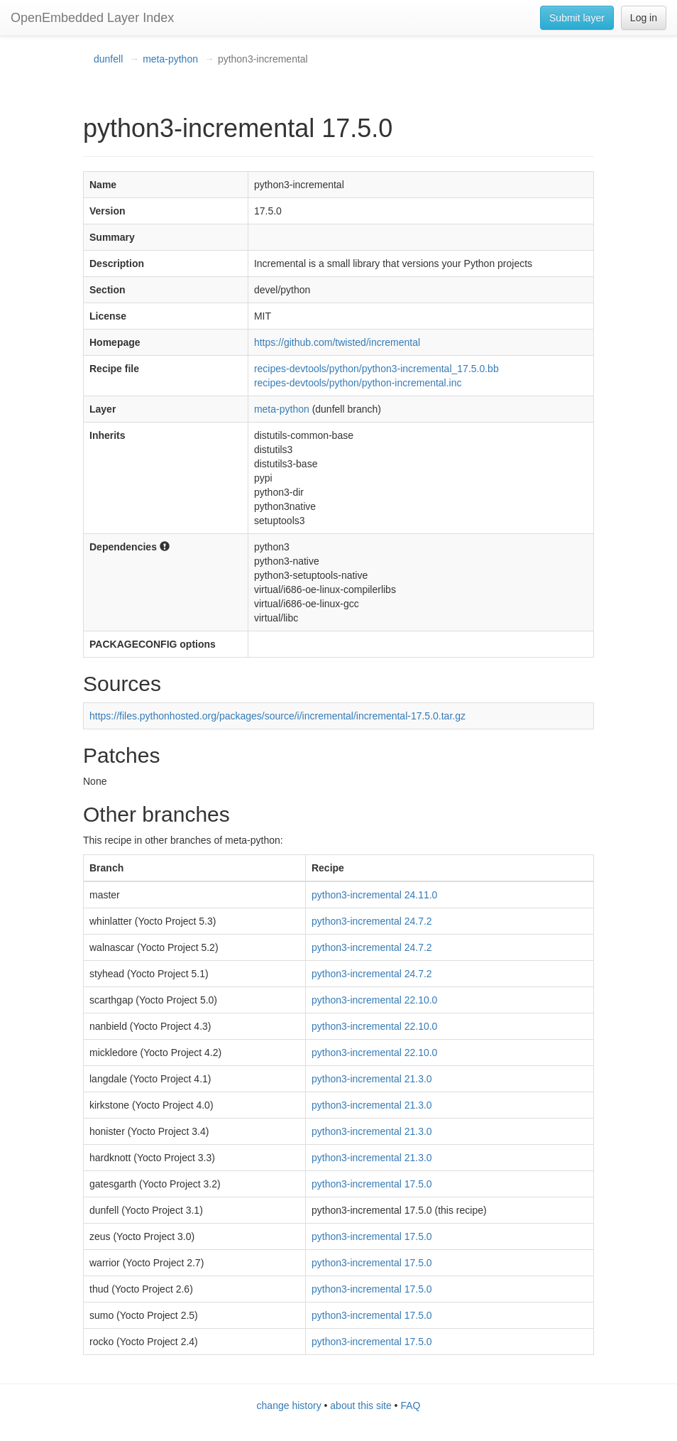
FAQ (410, 1405)
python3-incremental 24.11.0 (374, 895)
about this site (360, 1405)
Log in (643, 17)
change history (289, 1405)
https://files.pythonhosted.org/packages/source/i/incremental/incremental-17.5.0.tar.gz (277, 716)
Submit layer (577, 17)
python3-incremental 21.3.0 (372, 1078)
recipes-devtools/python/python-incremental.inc (358, 382)
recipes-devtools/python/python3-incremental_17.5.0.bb (376, 368)
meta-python (170, 59)
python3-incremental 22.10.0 (374, 1000)
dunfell (108, 59)
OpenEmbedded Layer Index (92, 18)
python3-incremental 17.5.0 (372, 1184)
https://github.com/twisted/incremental (337, 342)
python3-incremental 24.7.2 (372, 921)
